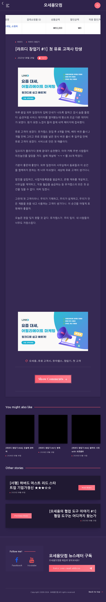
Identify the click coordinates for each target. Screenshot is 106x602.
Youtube (32, 561)
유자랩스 (57, 360)
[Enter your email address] (72, 568)
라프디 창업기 (34, 42)
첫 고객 (77, 360)
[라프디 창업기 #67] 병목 (49, 448)
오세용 (32, 360)
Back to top (96, 592)
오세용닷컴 (53, 5)
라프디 (20, 42)
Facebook (17, 561)
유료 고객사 (44, 360)
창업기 (67, 360)
